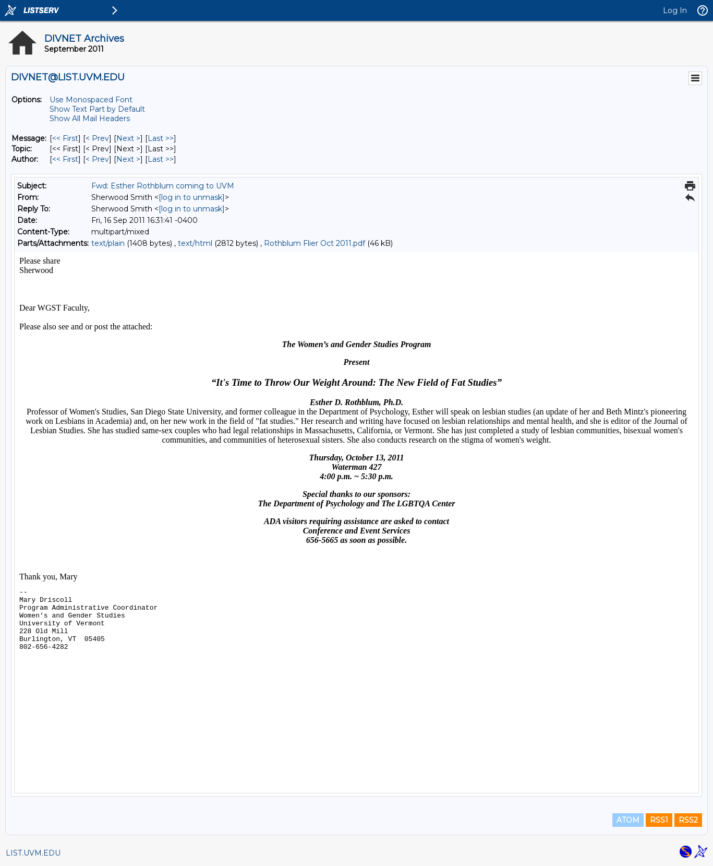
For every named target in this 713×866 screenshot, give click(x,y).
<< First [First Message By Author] (65, 159)
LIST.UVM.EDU (33, 853)
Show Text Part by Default (97, 109)
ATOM (628, 820)
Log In (675, 10)
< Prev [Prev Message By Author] (97, 159)
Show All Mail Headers (90, 118)
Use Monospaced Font (91, 99)
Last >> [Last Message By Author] (161, 159)
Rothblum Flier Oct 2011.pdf (314, 243)
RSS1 (659, 820)
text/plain (108, 243)
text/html (195, 243)
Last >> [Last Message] (161, 138)
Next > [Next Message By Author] (128, 159)
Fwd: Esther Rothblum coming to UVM (162, 186)
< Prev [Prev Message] (97, 138)
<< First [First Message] (65, 138)
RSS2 (688, 820)
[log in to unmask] (192, 197)
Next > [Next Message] (128, 138)
